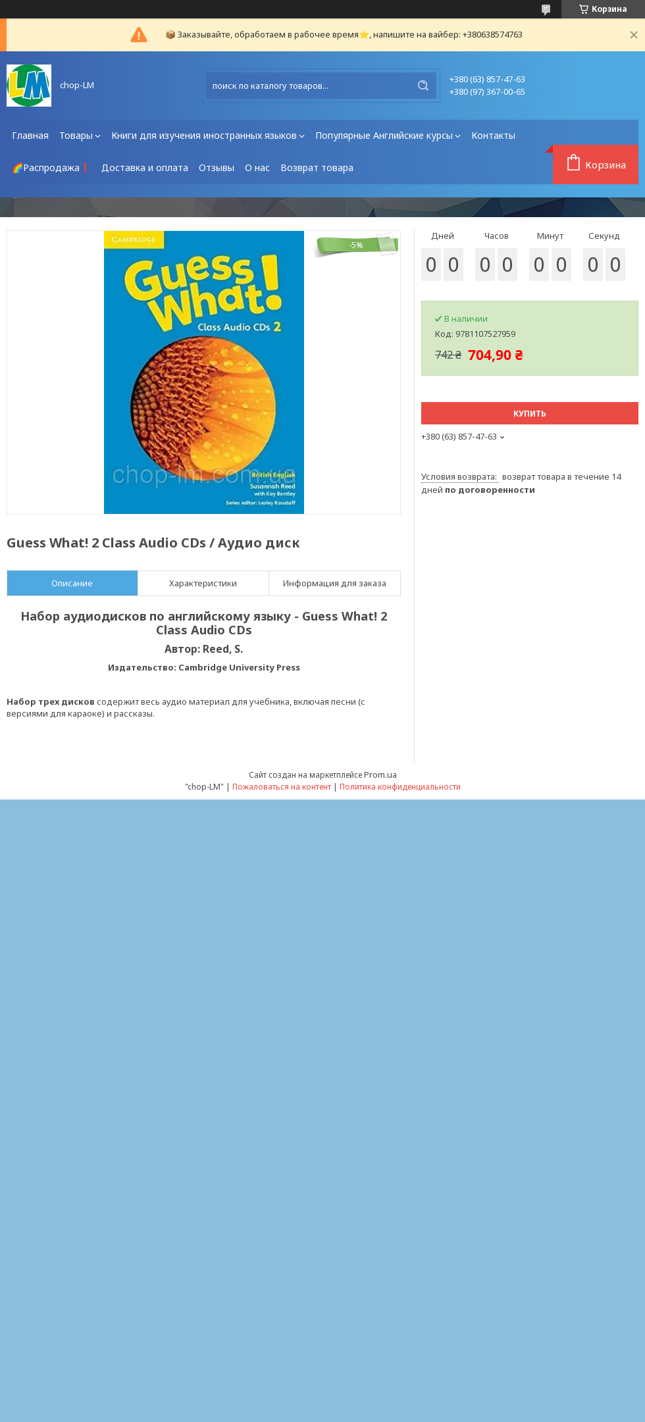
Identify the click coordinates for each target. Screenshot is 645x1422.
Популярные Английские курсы (384, 135)
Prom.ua (380, 774)
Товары (76, 135)
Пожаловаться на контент (281, 786)
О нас (257, 167)
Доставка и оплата (144, 167)
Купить (529, 413)
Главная (30, 135)
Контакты (493, 135)
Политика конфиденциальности (400, 786)
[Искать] (423, 85)
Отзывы (216, 167)
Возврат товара (316, 167)
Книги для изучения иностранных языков (204, 135)
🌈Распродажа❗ (51, 167)
